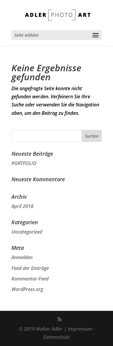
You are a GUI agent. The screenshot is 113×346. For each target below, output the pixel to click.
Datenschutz (56, 337)
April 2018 (22, 206)
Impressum (80, 329)
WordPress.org (27, 289)
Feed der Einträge (30, 268)
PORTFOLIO (23, 163)
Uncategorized (26, 231)
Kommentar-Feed (30, 278)
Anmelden (22, 257)
